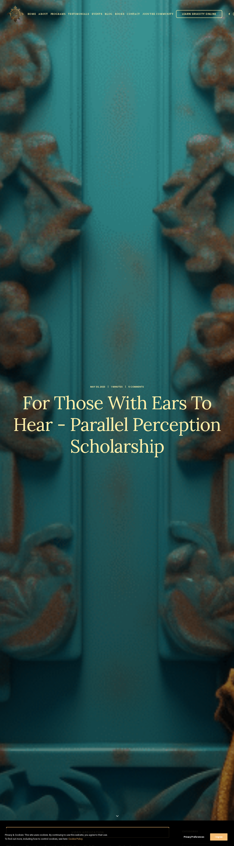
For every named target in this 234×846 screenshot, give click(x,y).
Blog (108, 14)
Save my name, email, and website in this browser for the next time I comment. (59, 738)
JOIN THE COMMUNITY (158, 14)
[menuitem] (32, 14)
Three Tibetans (142, 200)
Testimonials (78, 14)
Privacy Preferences (194, 837)
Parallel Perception (49, 582)
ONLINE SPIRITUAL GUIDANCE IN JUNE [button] (88, 295)
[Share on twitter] (73, 436)
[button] (230, 14)
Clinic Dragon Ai (143, 824)
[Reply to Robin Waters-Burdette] (159, 617)
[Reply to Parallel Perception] (159, 582)
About (43, 14)
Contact (133, 14)
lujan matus (30, 414)
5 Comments (136, 39)
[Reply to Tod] (159, 512)
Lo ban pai (13, 414)
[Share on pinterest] (83, 436)
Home (32, 14)
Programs (58, 14)
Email (122, 715)
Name (19, 715)
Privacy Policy (161, 824)
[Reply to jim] (159, 476)
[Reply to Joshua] (159, 547)
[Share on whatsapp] (92, 436)
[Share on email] (106, 436)
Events (97, 14)
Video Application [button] (87, 138)
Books (119, 14)
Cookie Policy (75, 839)
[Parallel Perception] (15, 14)
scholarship (77, 414)
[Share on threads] (78, 436)
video (107, 414)
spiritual (94, 414)
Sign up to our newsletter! (38, 763)
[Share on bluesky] (97, 436)
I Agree (219, 837)
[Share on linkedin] (87, 436)
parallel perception (54, 414)
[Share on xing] (102, 436)
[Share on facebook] (69, 436)
